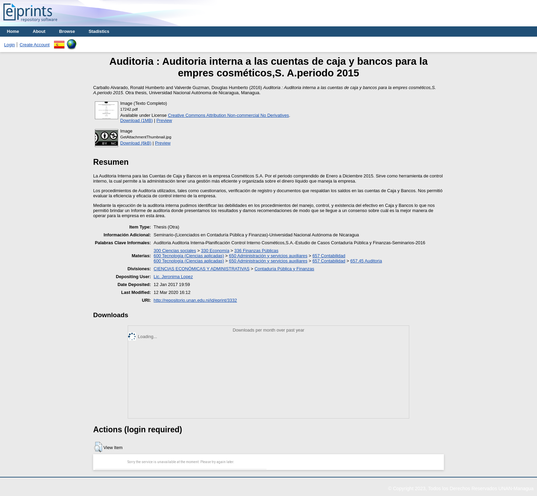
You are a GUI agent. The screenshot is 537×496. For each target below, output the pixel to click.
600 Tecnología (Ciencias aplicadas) (189, 255)
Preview (164, 120)
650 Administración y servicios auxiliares (268, 255)
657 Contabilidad (328, 255)
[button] (98, 447)
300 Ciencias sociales (175, 250)
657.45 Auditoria (366, 260)
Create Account (35, 44)
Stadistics (99, 31)
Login (9, 44)
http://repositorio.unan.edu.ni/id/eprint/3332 (195, 300)
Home (13, 31)
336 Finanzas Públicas (256, 250)
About (39, 31)
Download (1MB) (136, 120)
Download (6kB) (135, 143)
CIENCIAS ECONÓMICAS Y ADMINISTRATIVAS (202, 268)
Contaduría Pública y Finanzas (284, 268)
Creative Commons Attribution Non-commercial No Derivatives (228, 115)
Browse (67, 31)
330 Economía (215, 250)
